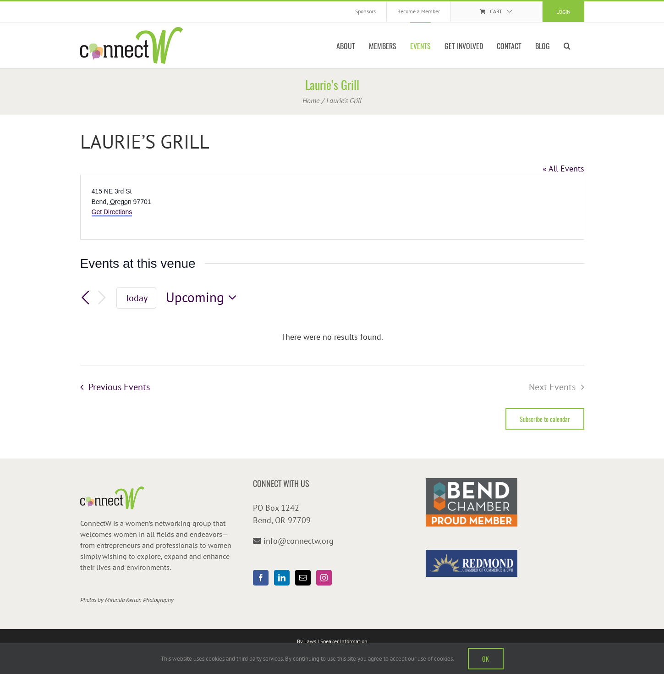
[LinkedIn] (282, 578)
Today (136, 298)
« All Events (563, 168)
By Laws (306, 641)
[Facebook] (261, 578)
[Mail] (303, 578)
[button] (567, 45)
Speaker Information (344, 641)
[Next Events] (101, 298)
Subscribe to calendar (545, 419)
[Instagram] (324, 578)
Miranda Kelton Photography (139, 600)
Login (563, 11)
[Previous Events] (85, 297)
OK (485, 658)
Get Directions (112, 211)
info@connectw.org (298, 541)
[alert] (332, 336)
